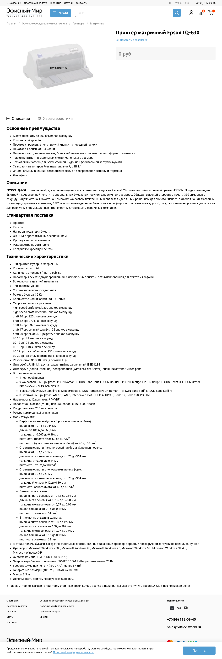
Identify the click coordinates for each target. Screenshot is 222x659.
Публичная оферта (50, 611)
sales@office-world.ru (184, 627)
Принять (199, 651)
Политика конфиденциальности (57, 606)
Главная (11, 23)
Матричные (97, 23)
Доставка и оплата (35, 3)
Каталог (60, 12)
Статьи (68, 3)
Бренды (44, 617)
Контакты (81, 3)
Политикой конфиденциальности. (73, 652)
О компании (13, 3)
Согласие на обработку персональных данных (64, 600)
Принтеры (79, 23)
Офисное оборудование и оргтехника (44, 23)
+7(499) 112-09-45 (205, 3)
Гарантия (55, 3)
